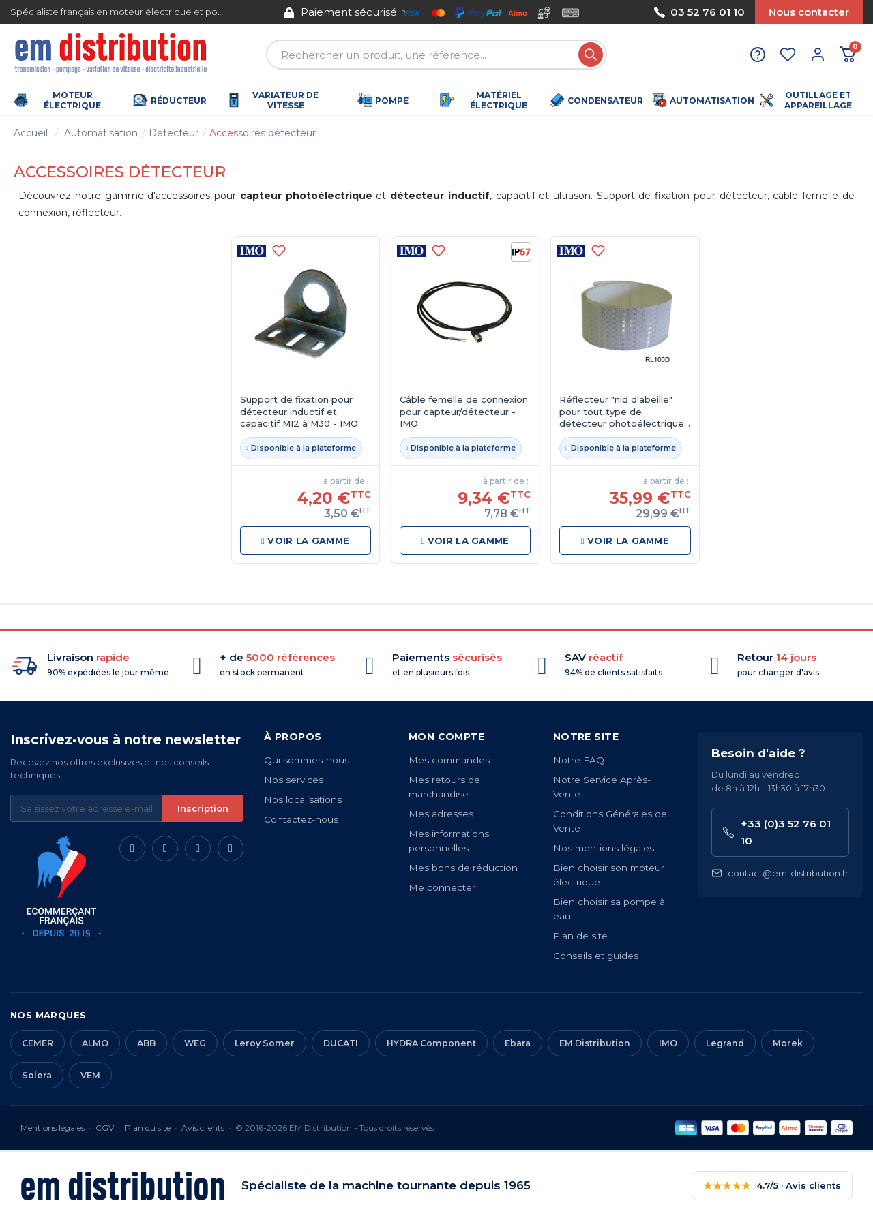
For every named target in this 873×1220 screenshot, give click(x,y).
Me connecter (442, 887)
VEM (90, 1075)
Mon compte (446, 737)
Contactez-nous (301, 819)
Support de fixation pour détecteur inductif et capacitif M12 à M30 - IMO (299, 411)
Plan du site (148, 1128)
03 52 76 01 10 (699, 11)
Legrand (725, 1043)
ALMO (95, 1043)
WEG (195, 1043)
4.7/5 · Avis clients (772, 1185)
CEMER (37, 1043)
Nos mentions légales (603, 847)
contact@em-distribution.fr (779, 873)
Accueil (31, 133)
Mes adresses (441, 813)
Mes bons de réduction (463, 867)
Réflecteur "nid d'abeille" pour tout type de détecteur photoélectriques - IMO (624, 412)
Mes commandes (449, 759)
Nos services (293, 779)
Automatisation (101, 133)
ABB (146, 1043)
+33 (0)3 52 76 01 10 (777, 832)
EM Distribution (594, 1043)
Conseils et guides (595, 955)
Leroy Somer (265, 1043)
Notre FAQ (578, 759)
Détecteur (173, 133)
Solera (37, 1075)
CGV (104, 1128)
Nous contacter (809, 11)
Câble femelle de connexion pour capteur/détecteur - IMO (464, 411)
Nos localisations (303, 799)
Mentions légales (52, 1128)
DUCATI (340, 1043)
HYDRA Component (431, 1043)
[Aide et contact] (758, 55)
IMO (668, 1043)
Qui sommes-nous (306, 759)
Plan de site (580, 935)
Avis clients (202, 1128)
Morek (788, 1043)
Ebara (518, 1043)
